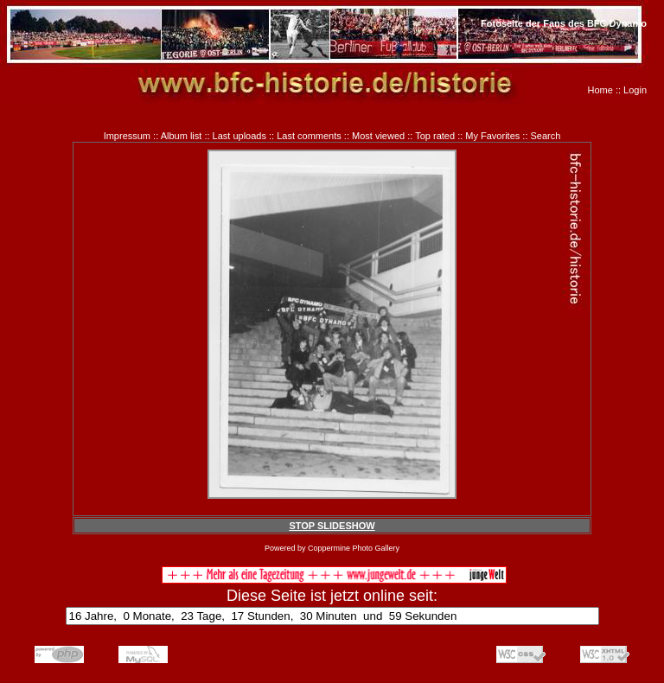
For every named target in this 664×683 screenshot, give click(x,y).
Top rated (435, 136)
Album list (181, 136)
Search (546, 136)
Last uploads (239, 136)
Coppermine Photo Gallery (353, 548)
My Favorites (492, 136)
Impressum (127, 136)
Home (600, 90)
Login (635, 90)
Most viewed (378, 136)
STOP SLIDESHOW (331, 525)
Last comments (309, 136)
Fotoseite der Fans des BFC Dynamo (564, 23)
